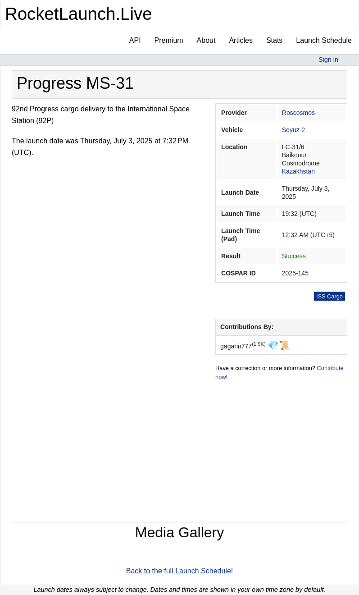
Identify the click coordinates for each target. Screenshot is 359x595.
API (135, 40)
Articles (240, 40)
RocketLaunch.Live (78, 13)
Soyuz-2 (293, 129)
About (206, 40)
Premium (169, 40)
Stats (274, 40)
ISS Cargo (329, 296)
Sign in (328, 59)
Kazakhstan (298, 171)
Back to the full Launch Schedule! (179, 571)
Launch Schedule (324, 40)
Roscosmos (298, 112)
